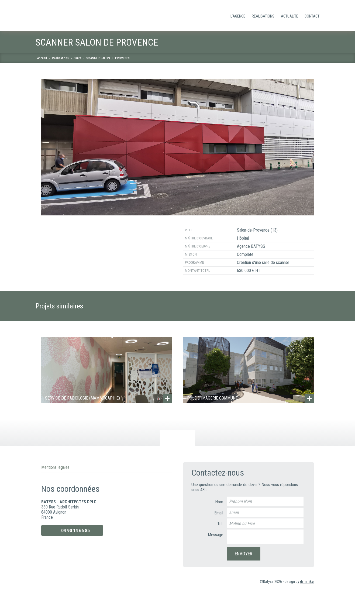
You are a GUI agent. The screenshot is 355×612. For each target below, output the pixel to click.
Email (218, 512)
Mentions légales (55, 467)
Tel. (220, 523)
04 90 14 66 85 (72, 530)
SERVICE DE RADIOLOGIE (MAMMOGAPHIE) (82, 398)
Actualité (289, 16)
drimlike (307, 581)
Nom (219, 501)
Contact (312, 16)
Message (215, 534)
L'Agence (237, 16)
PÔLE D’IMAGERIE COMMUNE (212, 398)
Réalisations (263, 16)
